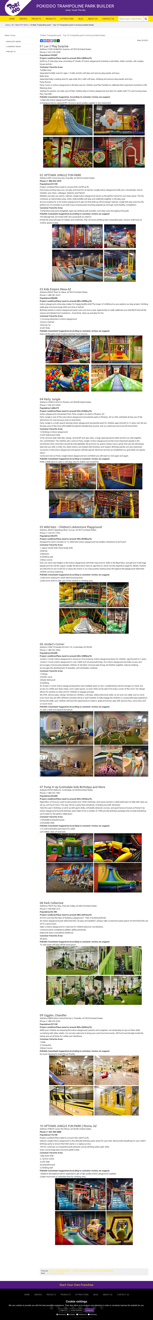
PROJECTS (36, 19)
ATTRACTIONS (67, 19)
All (13, 25)
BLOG (80, 19)
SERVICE (23, 19)
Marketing (92, 1314)
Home (7, 25)
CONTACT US (108, 19)
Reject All (63, 1310)
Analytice (71, 1314)
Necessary (61, 1314)
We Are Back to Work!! (55, 1273)
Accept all (89, 1310)
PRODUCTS (51, 19)
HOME (12, 19)
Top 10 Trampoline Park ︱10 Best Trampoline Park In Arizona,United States (81, 1271)
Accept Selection (76, 1310)
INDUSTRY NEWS (22, 25)
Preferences (81, 1314)
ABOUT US (92, 19)
